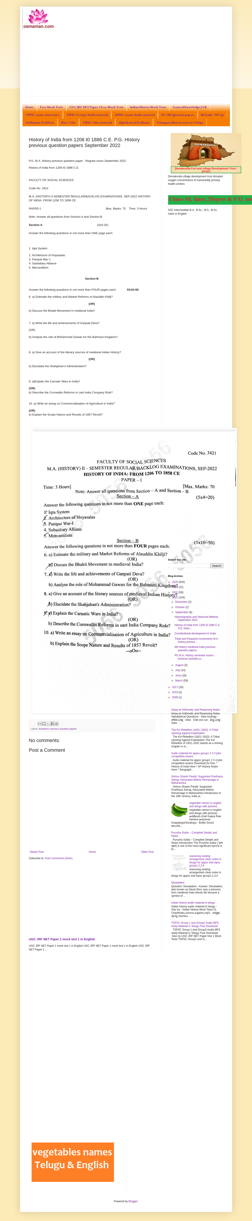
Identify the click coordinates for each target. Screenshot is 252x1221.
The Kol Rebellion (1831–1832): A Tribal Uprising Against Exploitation (194, 731)
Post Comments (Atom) (59, 858)
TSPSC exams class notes (43, 115)
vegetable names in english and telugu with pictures (205, 804)
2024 (175, 587)
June (178, 675)
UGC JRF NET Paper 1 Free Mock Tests (96, 107)
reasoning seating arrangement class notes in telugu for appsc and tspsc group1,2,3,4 (205, 861)
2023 (175, 592)
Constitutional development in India (195, 633)
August (179, 665)
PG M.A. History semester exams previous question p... (194, 657)
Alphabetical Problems (134, 122)
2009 (175, 697)
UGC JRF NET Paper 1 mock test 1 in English (62, 939)
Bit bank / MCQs (212, 115)
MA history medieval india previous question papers (194, 648)
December (181, 601)
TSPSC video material (97, 122)
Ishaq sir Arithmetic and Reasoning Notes (195, 709)
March (179, 680)
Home (29, 107)
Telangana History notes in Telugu (179, 122)
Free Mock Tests (51, 107)
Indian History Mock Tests (148, 107)
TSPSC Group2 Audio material (87, 115)
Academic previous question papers (58, 728)
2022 (175, 597)
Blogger (133, 1201)
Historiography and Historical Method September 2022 (196, 618)
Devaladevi (177, 882)
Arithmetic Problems (40, 122)
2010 (175, 692)
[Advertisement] (126, 63)
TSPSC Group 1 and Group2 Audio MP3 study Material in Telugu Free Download (195, 924)
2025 (175, 582)
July (178, 670)
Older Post (147, 851)
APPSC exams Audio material (135, 115)
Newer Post (37, 851)
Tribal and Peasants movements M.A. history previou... (196, 640)
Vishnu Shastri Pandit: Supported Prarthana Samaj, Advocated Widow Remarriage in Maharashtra (197, 779)
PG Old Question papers (177, 115)
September (182, 612)
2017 (175, 687)
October (180, 607)
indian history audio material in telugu (193, 902)
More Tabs (68, 122)
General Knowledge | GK (190, 107)
